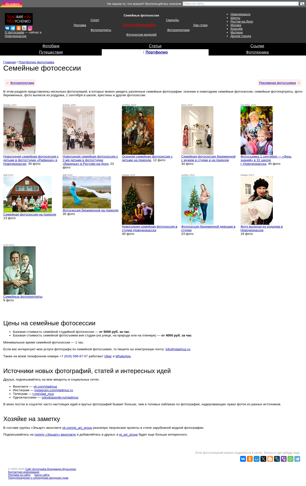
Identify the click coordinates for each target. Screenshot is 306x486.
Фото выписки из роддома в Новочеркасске (262, 228)
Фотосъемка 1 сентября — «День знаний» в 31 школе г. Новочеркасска (266, 160)
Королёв (236, 29)
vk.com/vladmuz (45, 386)
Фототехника (257, 52)
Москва (235, 25)
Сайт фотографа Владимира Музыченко (50, 469)
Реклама (80, 25)
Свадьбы (172, 20)
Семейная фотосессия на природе (29, 214)
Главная (9, 62)
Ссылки (257, 46)
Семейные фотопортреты (23, 296)
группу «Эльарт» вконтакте (55, 434)
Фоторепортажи (178, 30)
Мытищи (236, 32)
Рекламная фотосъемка (277, 83)
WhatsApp (123, 356)
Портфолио (157, 52)
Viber (108, 356)
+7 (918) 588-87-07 (74, 356)
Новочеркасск (240, 14)
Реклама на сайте (19, 474)
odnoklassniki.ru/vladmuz (60, 397)
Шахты (235, 18)
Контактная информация (23, 471)
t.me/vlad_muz (43, 394)
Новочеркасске (15, 36)
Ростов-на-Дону (241, 21)
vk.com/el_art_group (77, 428)
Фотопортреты (101, 30)
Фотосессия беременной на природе (90, 210)
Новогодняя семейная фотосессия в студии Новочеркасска (149, 228)
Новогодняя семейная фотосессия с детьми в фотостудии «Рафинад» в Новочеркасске (31, 160)
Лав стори (200, 25)
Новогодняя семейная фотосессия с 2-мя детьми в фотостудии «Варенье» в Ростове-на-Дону (90, 160)
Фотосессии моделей (141, 34)
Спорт (95, 20)
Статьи (155, 46)
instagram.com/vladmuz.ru (53, 390)
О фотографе (14, 32)
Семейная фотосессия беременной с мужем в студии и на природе (208, 158)
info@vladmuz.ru (177, 349)
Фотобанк (50, 46)
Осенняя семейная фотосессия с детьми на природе (147, 158)
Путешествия (51, 52)
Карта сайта (41, 474)
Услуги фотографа (138, 25)
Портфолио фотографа (36, 62)
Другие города (240, 36)
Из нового (13, 4)
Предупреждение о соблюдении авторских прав (38, 477)
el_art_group (128, 434)
